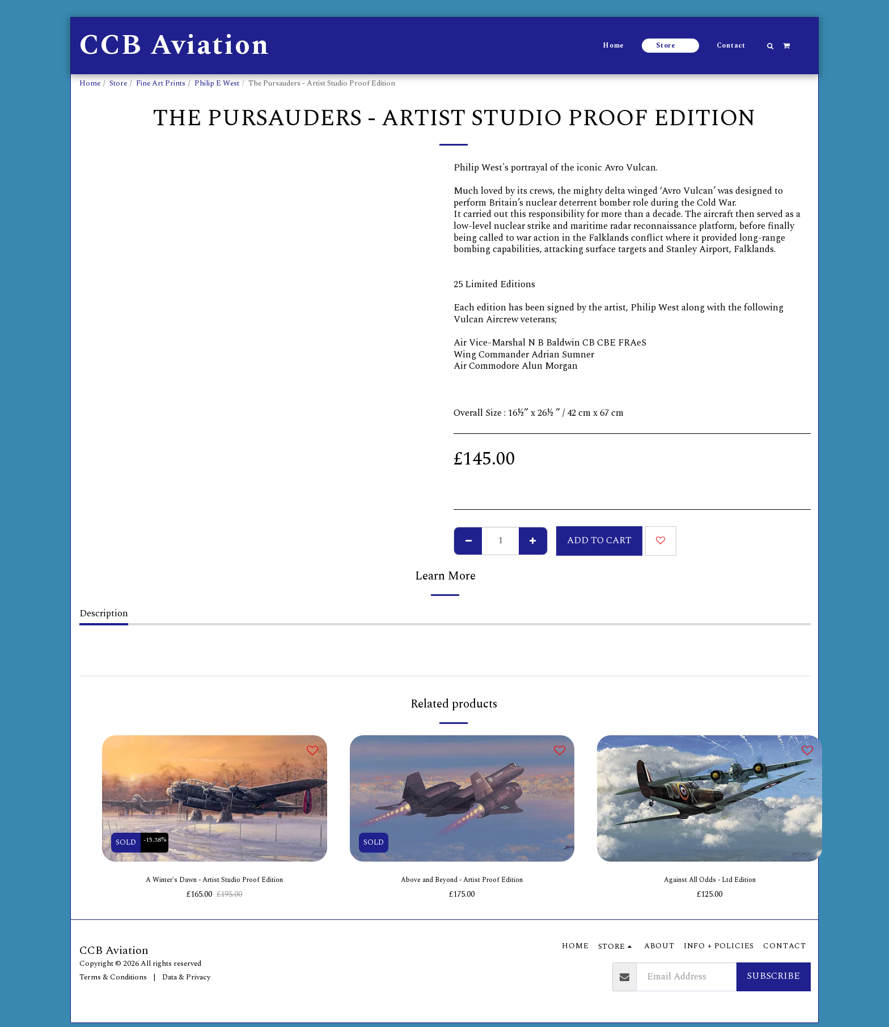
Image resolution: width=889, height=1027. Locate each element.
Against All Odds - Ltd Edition (709, 882)
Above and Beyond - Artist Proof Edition (462, 882)
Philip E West (216, 83)
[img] (214, 798)
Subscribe (773, 980)
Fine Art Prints (160, 83)
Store (118, 83)
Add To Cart (599, 541)
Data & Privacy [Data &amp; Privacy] (186, 981)
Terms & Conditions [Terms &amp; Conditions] (113, 981)
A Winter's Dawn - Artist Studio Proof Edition (214, 882)
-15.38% (158, 842)
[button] (770, 45)
